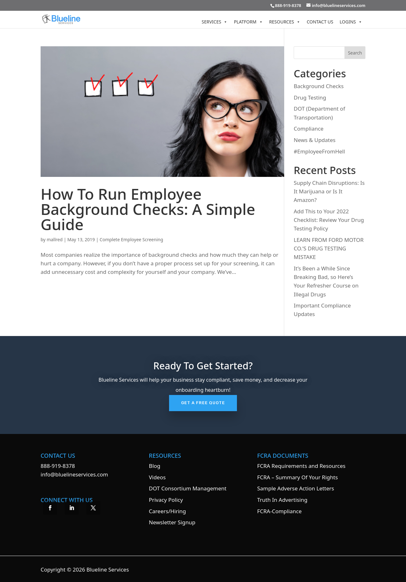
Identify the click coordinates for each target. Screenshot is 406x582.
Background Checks (319, 86)
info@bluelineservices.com (74, 474)
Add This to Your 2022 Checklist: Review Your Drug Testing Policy (329, 220)
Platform (248, 22)
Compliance (309, 128)
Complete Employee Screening (131, 239)
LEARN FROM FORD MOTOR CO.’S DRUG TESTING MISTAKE (328, 248)
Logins (351, 22)
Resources (284, 22)
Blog (154, 465)
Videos (157, 477)
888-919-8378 (58, 465)
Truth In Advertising (282, 499)
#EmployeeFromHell (319, 151)
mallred (54, 239)
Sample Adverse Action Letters (295, 488)
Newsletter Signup (172, 522)
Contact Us (320, 22)
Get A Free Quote (203, 402)
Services (215, 22)
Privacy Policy (166, 499)
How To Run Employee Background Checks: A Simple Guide (148, 209)
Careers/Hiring (167, 511)
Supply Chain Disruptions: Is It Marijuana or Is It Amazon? (329, 191)
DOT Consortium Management (187, 488)
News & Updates (315, 140)
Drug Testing (310, 97)
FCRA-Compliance (279, 511)
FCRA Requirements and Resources (301, 465)
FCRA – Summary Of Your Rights (297, 477)
